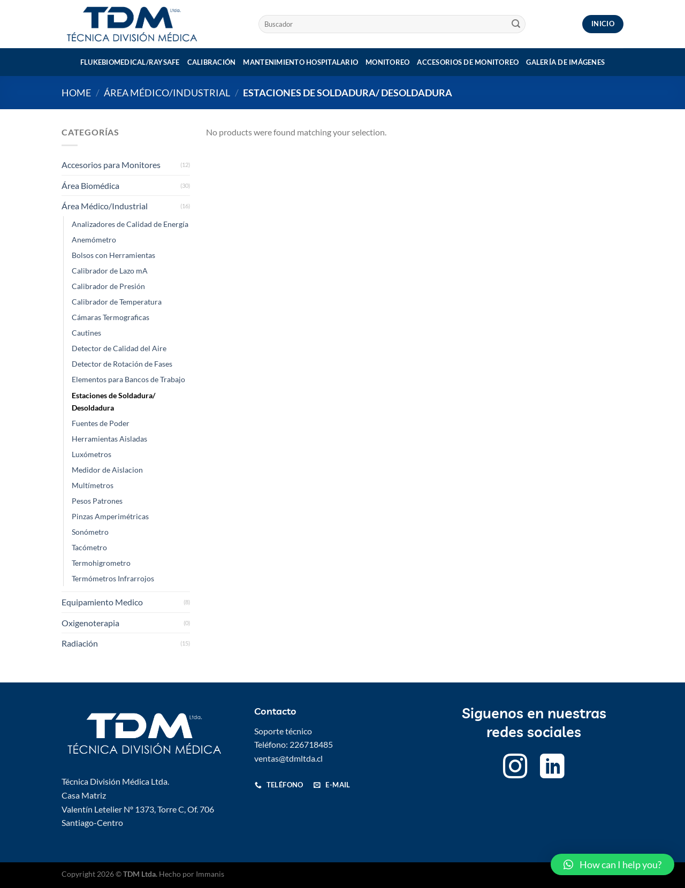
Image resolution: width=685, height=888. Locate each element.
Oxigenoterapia (90, 623)
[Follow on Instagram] (515, 768)
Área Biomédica (90, 185)
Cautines (86, 332)
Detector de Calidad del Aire (119, 348)
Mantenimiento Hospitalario (300, 62)
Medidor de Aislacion (107, 469)
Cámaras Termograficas (110, 317)
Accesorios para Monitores (111, 165)
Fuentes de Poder (101, 423)
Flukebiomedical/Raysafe (130, 62)
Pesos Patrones (97, 500)
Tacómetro (89, 547)
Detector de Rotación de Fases (122, 363)
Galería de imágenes (565, 62)
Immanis (210, 873)
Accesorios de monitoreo (468, 62)
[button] (612, 864)
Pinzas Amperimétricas (110, 516)
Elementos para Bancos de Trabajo (128, 379)
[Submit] (516, 24)
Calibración (211, 62)
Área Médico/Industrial (167, 92)
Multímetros (92, 485)
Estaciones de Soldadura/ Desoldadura (113, 401)
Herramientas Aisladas (109, 438)
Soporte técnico (283, 731)
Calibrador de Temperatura (117, 301)
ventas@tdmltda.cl (288, 758)
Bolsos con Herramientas (113, 255)
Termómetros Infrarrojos (113, 578)
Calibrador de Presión (108, 286)
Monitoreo (387, 62)
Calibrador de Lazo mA (110, 270)
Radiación (80, 643)
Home (76, 92)
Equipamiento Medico (102, 602)
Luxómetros (91, 454)
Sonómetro (90, 531)
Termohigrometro (101, 562)
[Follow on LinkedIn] (552, 768)
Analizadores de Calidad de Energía (130, 224)
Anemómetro (94, 239)
